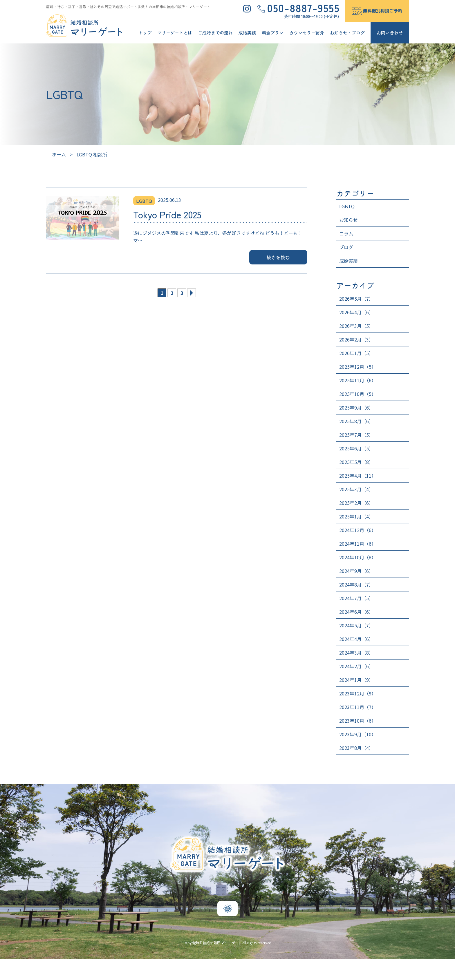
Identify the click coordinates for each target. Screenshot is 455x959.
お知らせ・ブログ (347, 33)
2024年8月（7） (356, 584)
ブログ (346, 247)
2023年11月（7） (357, 707)
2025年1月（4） (356, 516)
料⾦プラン (273, 33)
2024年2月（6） (356, 666)
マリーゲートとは (174, 33)
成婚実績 (247, 33)
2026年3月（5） (356, 325)
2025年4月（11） (357, 475)
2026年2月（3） (356, 339)
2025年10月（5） (357, 393)
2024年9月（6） (356, 570)
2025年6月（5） (356, 448)
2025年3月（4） (356, 489)
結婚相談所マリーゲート (222, 942)
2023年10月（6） (357, 720)
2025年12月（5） (357, 366)
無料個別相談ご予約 (382, 11)
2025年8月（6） (356, 421)
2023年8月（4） (356, 747)
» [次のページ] (191, 292)
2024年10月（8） (357, 557)
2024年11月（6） (357, 543)
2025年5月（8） (356, 462)
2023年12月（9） (357, 693)
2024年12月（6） (357, 530)
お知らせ (348, 219)
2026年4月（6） (356, 312)
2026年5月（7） (356, 298)
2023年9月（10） (357, 734)
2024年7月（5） (356, 598)
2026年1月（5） (356, 353)
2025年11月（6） (357, 380)
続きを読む (278, 257)
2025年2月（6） (356, 502)
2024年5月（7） (356, 625)
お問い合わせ (390, 33)
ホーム (59, 154)
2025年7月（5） (356, 434)
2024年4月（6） (356, 638)
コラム (346, 233)
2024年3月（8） (356, 652)
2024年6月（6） (356, 611)
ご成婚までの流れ (215, 33)
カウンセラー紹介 (306, 33)
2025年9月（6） (356, 407)
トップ (144, 33)
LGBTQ (347, 206)
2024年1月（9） (356, 679)
